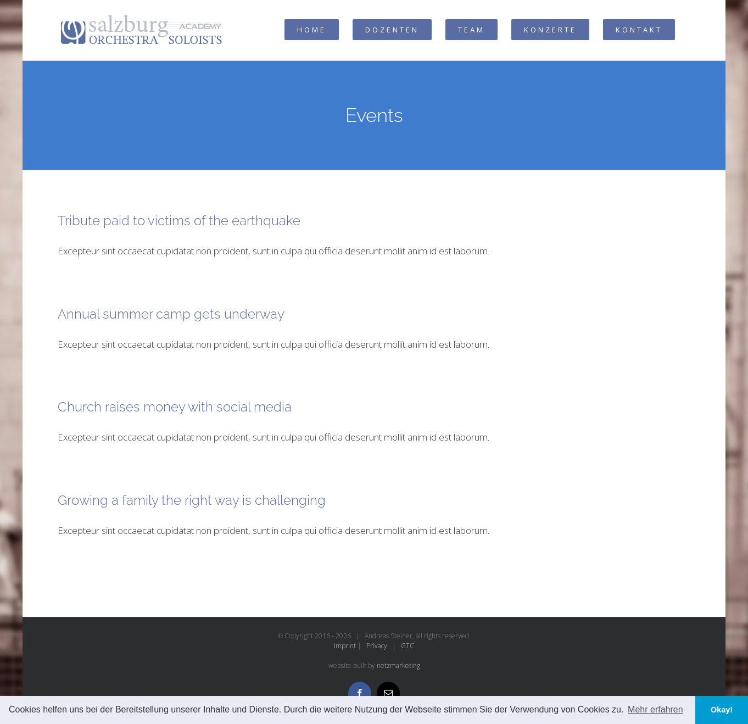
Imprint (345, 645)
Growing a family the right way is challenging (192, 500)
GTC (407, 645)
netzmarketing (398, 665)
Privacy (376, 645)
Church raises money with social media (175, 407)
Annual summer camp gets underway (171, 314)
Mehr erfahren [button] (655, 709)
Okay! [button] (722, 709)
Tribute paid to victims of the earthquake (179, 221)
